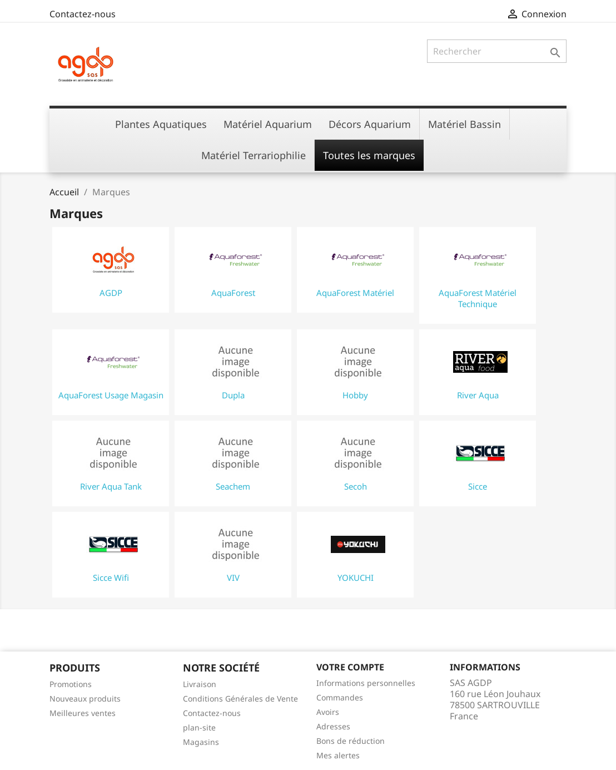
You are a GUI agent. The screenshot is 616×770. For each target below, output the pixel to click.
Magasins (201, 742)
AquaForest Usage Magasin (110, 395)
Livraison (199, 684)
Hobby (355, 395)
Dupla (233, 395)
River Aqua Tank (111, 486)
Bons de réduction (350, 741)
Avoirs (327, 712)
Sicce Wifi (111, 577)
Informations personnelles (365, 683)
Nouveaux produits (85, 698)
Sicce (477, 486)
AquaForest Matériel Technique (477, 298)
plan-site (199, 727)
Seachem (233, 486)
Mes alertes (338, 755)
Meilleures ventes (82, 713)
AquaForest (233, 292)
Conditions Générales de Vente (240, 698)
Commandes (339, 697)
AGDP (111, 292)
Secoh (355, 486)
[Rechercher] (497, 51)
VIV (233, 577)
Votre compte (350, 667)
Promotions (70, 684)
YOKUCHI (355, 577)
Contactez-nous (82, 14)
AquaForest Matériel (355, 292)
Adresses (333, 726)
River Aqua (478, 395)
